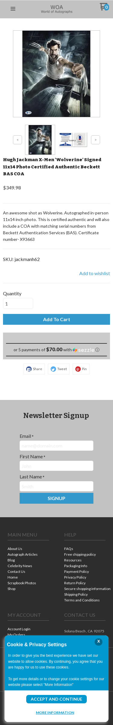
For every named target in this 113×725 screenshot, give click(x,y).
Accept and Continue (56, 699)
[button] (13, 9)
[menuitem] (28, 549)
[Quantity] (18, 303)
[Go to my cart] (104, 8)
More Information (55, 712)
